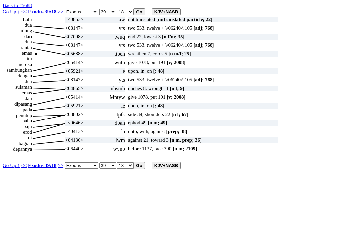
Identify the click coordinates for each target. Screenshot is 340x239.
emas (27, 53)
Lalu (27, 19)
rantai (26, 47)
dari (28, 36)
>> (60, 11)
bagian (25, 143)
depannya (22, 149)
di (30, 137)
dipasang (23, 104)
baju (27, 126)
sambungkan (19, 70)
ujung (26, 30)
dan (28, 98)
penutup (24, 115)
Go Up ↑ (11, 11)
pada (27, 109)
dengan (25, 75)
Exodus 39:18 (42, 11)
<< (24, 11)
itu (29, 58)
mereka (24, 64)
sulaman (23, 87)
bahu (27, 120)
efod (27, 132)
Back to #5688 (17, 5)
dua (28, 25)
